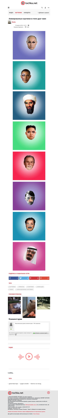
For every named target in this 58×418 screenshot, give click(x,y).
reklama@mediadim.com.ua (31, 404)
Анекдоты (27, 12)
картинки (12, 286)
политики (30, 286)
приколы (21, 286)
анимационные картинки (24, 289)
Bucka (14, 22)
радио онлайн (24, 383)
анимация (40, 286)
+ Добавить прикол (43, 12)
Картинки (18, 12)
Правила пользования (12, 411)
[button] (45, 7)
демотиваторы (13, 383)
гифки (11, 289)
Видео (11, 12)
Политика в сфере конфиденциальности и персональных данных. (31, 411)
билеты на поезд (36, 383)
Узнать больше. (36, 413)
